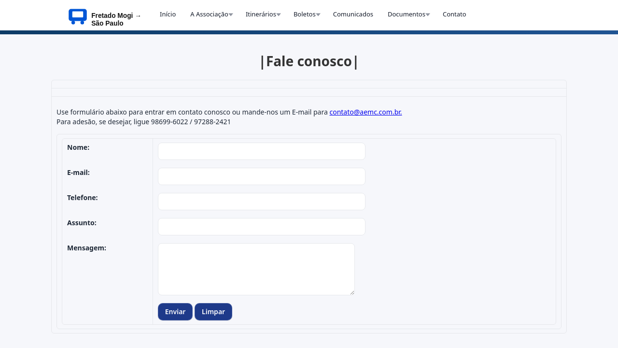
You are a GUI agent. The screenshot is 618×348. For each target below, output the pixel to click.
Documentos (406, 14)
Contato (454, 14)
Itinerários (261, 14)
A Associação (209, 14)
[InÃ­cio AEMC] (108, 15)
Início (168, 14)
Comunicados (353, 14)
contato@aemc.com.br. (365, 111)
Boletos (305, 14)
